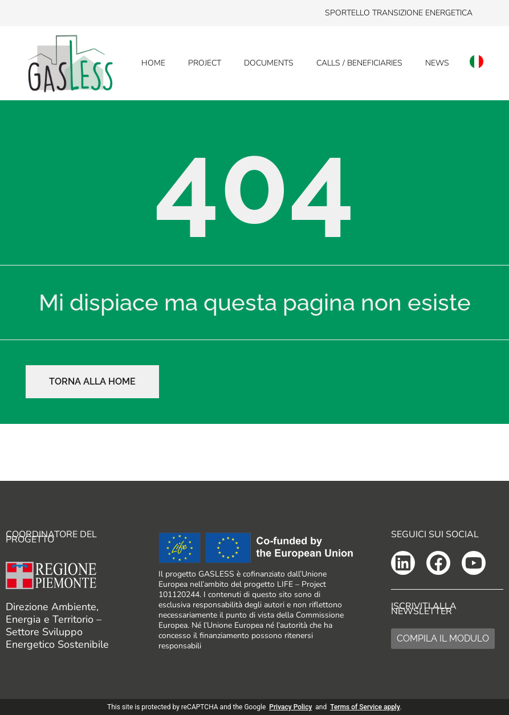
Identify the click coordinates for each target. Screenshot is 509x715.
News (437, 63)
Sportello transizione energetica (399, 12)
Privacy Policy (290, 707)
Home (153, 63)
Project (204, 63)
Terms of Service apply (365, 707)
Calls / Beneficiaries (359, 63)
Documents (269, 63)
